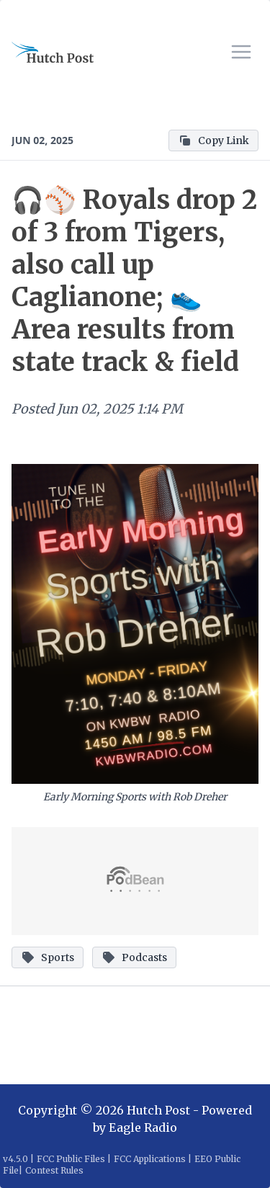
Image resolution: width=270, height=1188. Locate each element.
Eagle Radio (143, 1127)
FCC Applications (150, 1158)
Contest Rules (54, 1170)
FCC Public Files (71, 1158)
